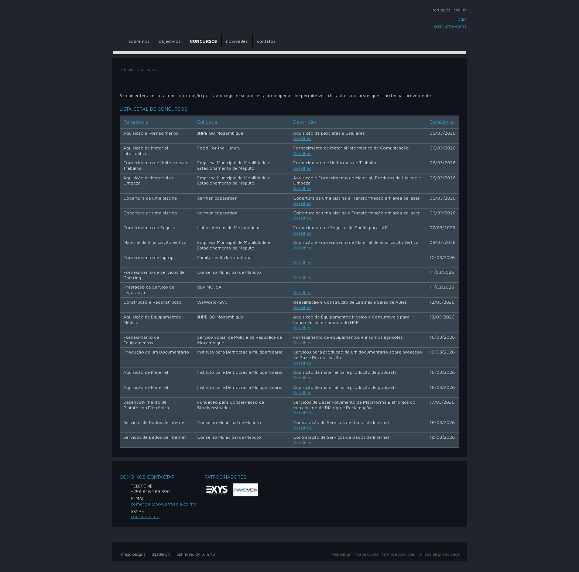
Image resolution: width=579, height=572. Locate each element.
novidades (237, 41)
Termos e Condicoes (398, 554)
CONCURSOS (203, 41)
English (460, 10)
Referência (135, 122)
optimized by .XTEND (196, 554)
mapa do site (366, 554)
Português (441, 10)
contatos (266, 41)
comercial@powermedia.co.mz (163, 504)
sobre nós (139, 41)
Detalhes (302, 138)
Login (461, 19)
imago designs (132, 554)
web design (342, 554)
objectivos (170, 41)
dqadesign (161, 554)
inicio (128, 70)
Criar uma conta (450, 26)
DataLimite (441, 122)
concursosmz (145, 516)
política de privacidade (438, 554)
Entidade (207, 122)
